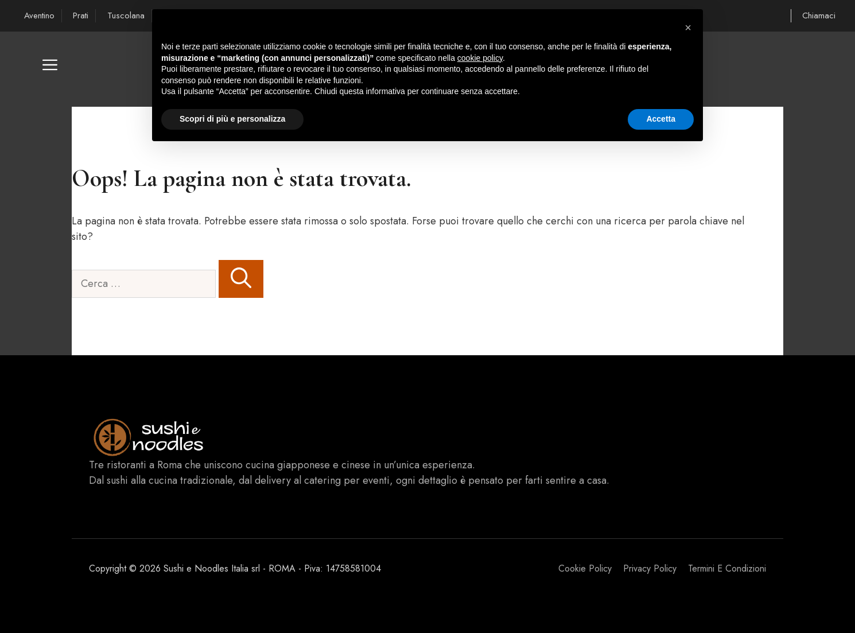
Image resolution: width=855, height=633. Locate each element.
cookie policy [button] (480, 58)
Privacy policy (650, 568)
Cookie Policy (585, 568)
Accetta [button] (660, 118)
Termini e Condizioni (727, 568)
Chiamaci (818, 15)
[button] (49, 69)
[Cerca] (241, 279)
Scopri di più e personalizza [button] (232, 118)
